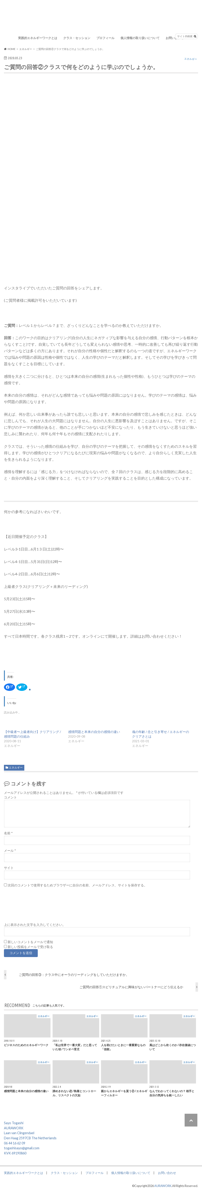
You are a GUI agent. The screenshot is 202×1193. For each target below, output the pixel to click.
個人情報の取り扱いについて (140, 38)
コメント (10, 797)
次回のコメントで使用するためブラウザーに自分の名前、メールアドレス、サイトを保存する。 (77, 885)
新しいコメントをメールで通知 (30, 942)
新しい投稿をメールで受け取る (30, 947)
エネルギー (16, 767)
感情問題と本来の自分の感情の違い (94, 732)
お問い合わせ (175, 38)
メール (10, 850)
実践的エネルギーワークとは (37, 38)
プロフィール (105, 38)
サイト (9, 868)
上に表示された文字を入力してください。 (35, 925)
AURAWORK (162, 1186)
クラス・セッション (76, 38)
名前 (8, 833)
